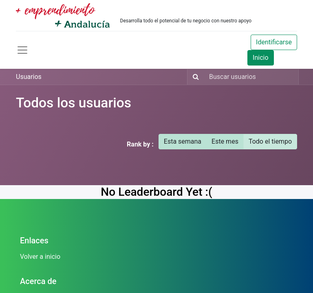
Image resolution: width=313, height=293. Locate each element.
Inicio (260, 57)
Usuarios (29, 77)
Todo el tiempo (270, 141)
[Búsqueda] (194, 77)
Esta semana (182, 141)
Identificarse (274, 42)
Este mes (225, 141)
